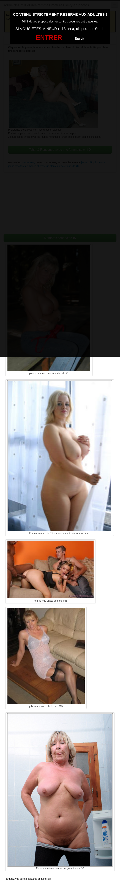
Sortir (79, 38)
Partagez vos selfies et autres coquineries (28, 878)
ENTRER (49, 37)
